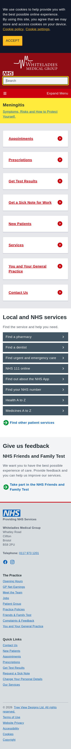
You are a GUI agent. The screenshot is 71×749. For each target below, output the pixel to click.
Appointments (12, 656)
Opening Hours (13, 581)
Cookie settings (38, 29)
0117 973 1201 (29, 553)
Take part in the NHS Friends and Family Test (33, 487)
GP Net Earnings (14, 586)
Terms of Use (11, 717)
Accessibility (11, 728)
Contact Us (10, 645)
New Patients (11, 650)
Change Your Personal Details (22, 679)
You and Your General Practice (23, 626)
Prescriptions (11, 662)
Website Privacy (13, 722)
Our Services (11, 684)
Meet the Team (12, 592)
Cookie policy (13, 29)
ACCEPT (12, 40)
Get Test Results (14, 667)
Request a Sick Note (16, 673)
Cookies (8, 734)
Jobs (6, 598)
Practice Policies (14, 609)
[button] (35, 138)
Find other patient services (28, 423)
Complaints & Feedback (18, 620)
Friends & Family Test (17, 615)
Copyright (9, 739)
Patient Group (12, 603)
